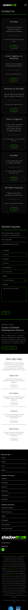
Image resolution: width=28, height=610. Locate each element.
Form (14, 47)
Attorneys (3, 470)
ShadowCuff (4, 487)
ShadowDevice (4, 482)
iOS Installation (4, 520)
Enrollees (3, 461)
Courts (2, 466)
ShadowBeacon (5, 495)
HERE (21, 593)
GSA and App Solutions (6, 528)
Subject (5, 276)
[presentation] (12, 306)
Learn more (14, 386)
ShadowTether (4, 499)
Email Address (7, 267)
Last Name (6, 259)
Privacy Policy (5, 542)
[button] (25, 4)
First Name (6, 250)
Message (5, 284)
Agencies (3, 457)
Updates (3, 516)
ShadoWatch (4, 478)
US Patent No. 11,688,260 (13, 575)
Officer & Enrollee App (6, 512)
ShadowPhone (4, 491)
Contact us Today (9, 347)
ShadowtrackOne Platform (7, 507)
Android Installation (5, 524)
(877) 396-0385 (6, 239)
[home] (9, 5)
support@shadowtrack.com (10, 244)
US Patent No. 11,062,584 (13, 568)
